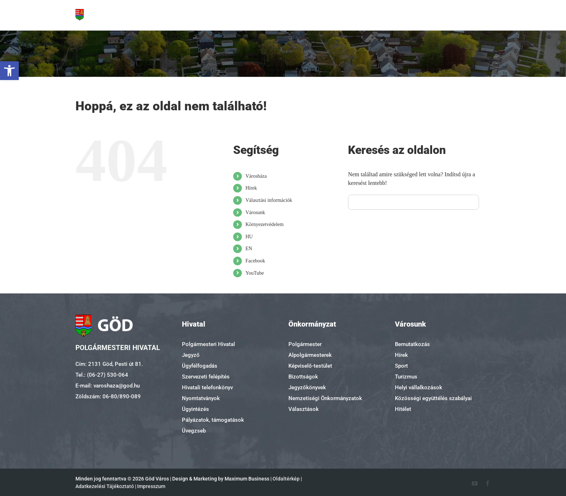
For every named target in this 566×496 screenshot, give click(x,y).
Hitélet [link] (403, 409)
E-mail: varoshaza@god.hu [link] (107, 385)
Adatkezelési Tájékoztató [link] (104, 486)
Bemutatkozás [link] (412, 344)
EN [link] (248, 248)
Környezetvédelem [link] (264, 224)
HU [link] (249, 236)
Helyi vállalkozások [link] (418, 387)
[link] (9, 70)
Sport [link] (401, 366)
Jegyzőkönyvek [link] (307, 387)
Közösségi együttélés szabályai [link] (433, 398)
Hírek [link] (251, 188)
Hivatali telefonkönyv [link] (207, 387)
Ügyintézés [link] (195, 409)
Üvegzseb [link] (194, 431)
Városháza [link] (256, 176)
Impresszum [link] (151, 486)
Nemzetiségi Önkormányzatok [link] (325, 398)
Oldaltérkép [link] (286, 479)
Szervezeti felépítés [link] (206, 376)
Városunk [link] (255, 212)
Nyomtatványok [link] (201, 398)
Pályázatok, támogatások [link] (213, 420)
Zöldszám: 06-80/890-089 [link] (108, 396)
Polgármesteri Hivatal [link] (208, 344)
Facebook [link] (255, 261)
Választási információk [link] (268, 200)
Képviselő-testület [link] (310, 366)
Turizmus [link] (406, 376)
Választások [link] (303, 409)
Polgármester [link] (305, 344)
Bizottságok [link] (303, 376)
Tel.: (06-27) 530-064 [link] (101, 375)
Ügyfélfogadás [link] (199, 366)
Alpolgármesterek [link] (310, 355)
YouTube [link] (254, 273)
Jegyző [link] (191, 355)
